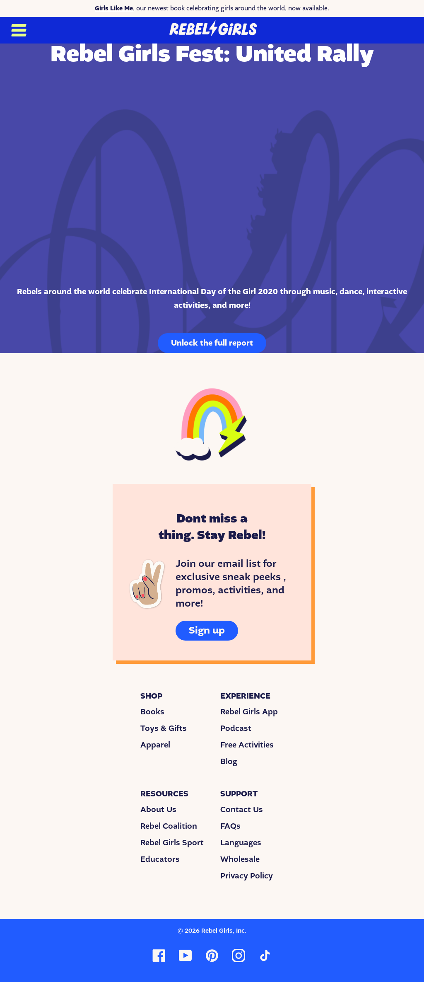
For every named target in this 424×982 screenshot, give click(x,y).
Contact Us (241, 809)
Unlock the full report (212, 343)
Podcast (235, 728)
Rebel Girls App (249, 711)
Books (152, 711)
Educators (160, 859)
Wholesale (240, 859)
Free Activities (247, 745)
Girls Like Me (114, 8)
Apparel (155, 745)
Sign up (207, 630)
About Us (158, 809)
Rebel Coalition (168, 826)
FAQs (230, 826)
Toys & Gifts (163, 728)
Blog (228, 761)
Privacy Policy (246, 876)
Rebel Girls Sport (172, 842)
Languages (240, 842)
